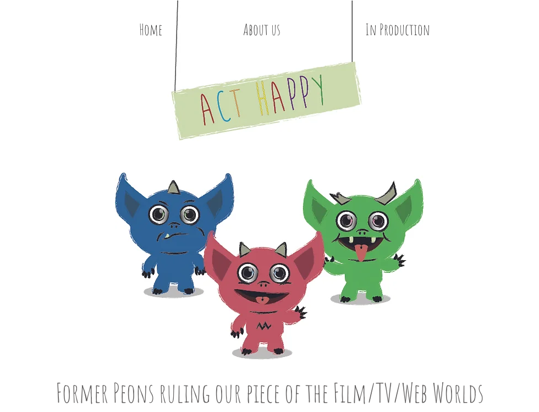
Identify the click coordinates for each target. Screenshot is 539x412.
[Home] (150, 29)
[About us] (262, 29)
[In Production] (397, 29)
